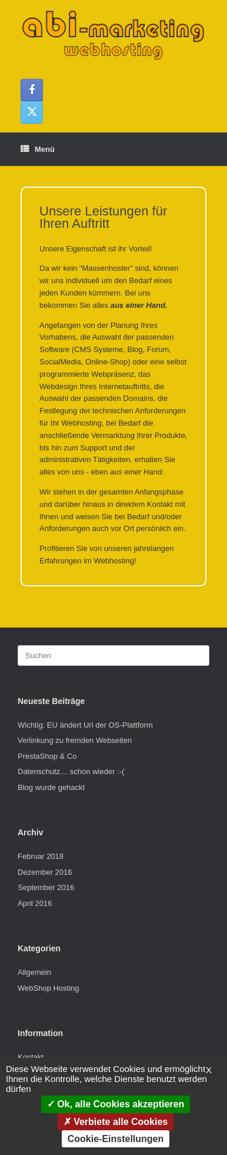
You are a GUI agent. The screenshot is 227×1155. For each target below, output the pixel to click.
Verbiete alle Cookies (116, 1122)
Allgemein (34, 972)
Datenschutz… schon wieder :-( (71, 771)
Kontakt (31, 1057)
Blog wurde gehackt (51, 787)
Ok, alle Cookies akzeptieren (116, 1104)
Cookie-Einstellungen (116, 1139)
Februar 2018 (41, 856)
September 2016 (46, 887)
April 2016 (35, 903)
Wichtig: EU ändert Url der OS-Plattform (85, 725)
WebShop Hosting (48, 988)
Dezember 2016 (45, 872)
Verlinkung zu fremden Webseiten (75, 740)
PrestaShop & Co (47, 756)
